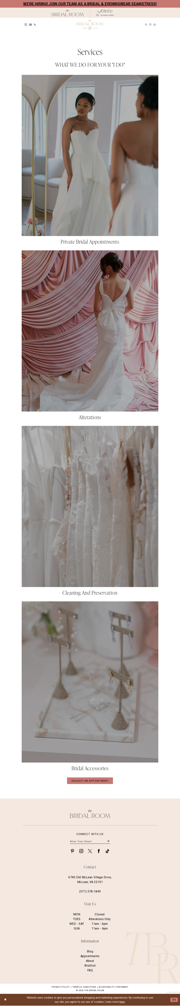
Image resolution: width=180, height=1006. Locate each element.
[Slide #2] (90, 336)
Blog (90, 951)
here (122, 1002)
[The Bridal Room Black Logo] (68, 12)
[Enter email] (90, 841)
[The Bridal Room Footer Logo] (90, 814)
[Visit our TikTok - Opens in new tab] (107, 851)
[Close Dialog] (5, 1000)
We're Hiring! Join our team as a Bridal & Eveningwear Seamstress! (90, 4)
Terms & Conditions (84, 987)
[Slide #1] (90, 161)
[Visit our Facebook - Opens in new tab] (99, 851)
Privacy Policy (61, 987)
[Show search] (146, 25)
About (90, 961)
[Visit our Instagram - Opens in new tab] (81, 851)
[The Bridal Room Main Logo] (90, 25)
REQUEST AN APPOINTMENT (90, 780)
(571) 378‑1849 (90, 892)
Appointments (90, 956)
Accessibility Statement (113, 987)
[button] (25, 24)
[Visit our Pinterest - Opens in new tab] (72, 851)
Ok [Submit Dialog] (174, 1000)
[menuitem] (25, 24)
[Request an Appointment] (30, 24)
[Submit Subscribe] (108, 842)
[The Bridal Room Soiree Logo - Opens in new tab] (105, 13)
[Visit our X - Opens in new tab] (90, 851)
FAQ (90, 970)
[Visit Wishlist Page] (150, 25)
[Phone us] (35, 25)
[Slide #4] (90, 687)
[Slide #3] (90, 512)
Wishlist (90, 966)
